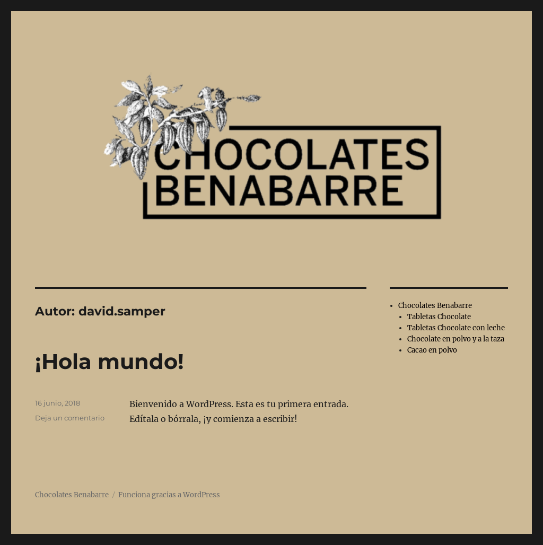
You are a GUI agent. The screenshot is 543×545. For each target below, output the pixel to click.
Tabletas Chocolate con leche (456, 327)
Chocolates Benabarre (435, 305)
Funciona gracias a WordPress (169, 494)
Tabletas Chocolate (439, 316)
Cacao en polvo (432, 350)
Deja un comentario (69, 418)
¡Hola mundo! (109, 361)
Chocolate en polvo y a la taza (455, 339)
